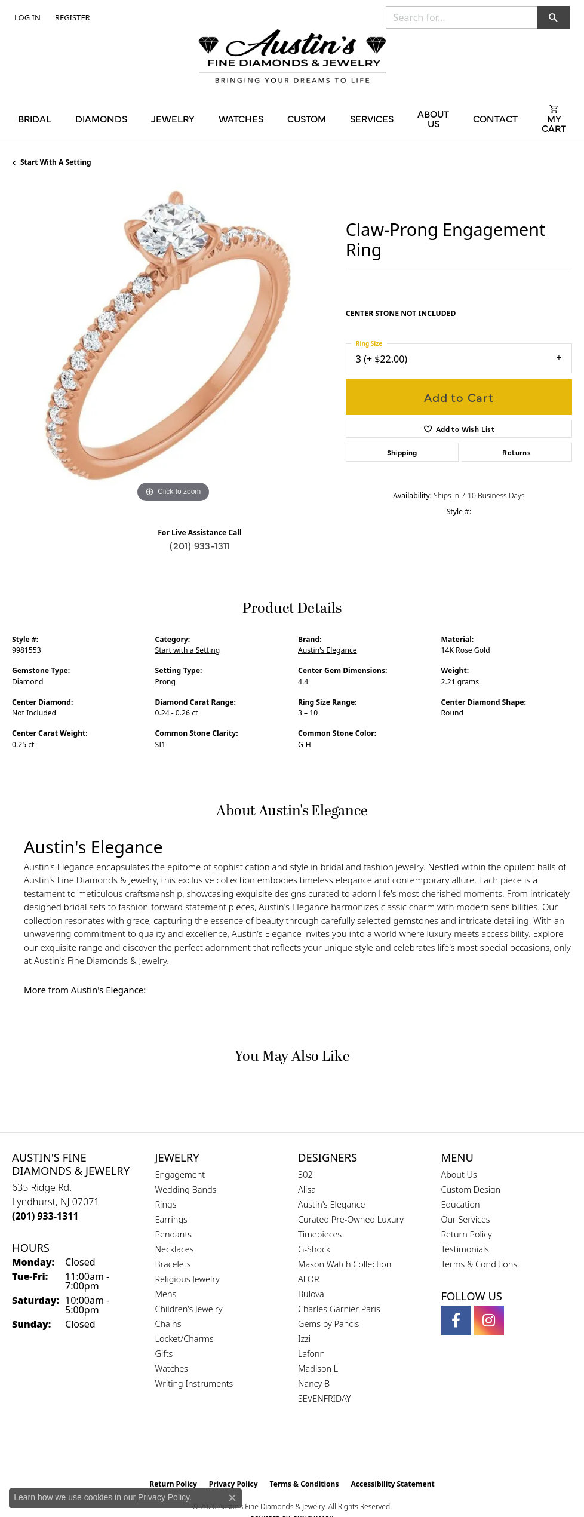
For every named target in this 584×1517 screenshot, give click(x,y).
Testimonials (465, 1249)
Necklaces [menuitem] (174, 1249)
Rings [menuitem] (166, 1204)
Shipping (402, 452)
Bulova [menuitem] (311, 1294)
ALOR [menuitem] (308, 1279)
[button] (26, 17)
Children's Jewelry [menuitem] (189, 1309)
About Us (433, 118)
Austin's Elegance (327, 650)
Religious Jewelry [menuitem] (187, 1279)
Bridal (34, 118)
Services (372, 118)
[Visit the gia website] (273, 1448)
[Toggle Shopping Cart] (554, 118)
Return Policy (466, 1234)
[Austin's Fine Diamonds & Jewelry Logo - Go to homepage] (292, 57)
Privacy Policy (163, 1497)
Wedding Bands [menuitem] (186, 1189)
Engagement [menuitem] (180, 1174)
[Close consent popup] (232, 1497)
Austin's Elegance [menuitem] (331, 1204)
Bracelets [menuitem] (173, 1264)
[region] (173, 345)
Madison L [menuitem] (318, 1368)
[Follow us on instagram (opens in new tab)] (489, 1320)
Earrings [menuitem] (171, 1219)
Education (460, 1204)
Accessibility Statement (392, 1484)
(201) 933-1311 (200, 545)
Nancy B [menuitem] (314, 1383)
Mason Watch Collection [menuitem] (344, 1264)
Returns (516, 452)
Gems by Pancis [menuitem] (328, 1323)
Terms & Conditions (479, 1264)
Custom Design (471, 1189)
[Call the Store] (45, 1216)
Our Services (465, 1219)
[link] (71, 17)
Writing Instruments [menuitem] (194, 1383)
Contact (495, 118)
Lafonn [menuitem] (311, 1353)
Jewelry (173, 118)
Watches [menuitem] (171, 1368)
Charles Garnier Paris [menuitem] (339, 1309)
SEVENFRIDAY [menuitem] (324, 1398)
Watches (241, 118)
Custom (306, 118)
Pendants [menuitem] (173, 1234)
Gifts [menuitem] (164, 1353)
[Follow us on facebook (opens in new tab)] (456, 1320)
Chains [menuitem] (168, 1323)
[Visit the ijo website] (312, 1448)
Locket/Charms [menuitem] (184, 1338)
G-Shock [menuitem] (314, 1249)
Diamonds (101, 118)
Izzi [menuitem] (304, 1338)
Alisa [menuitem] (307, 1189)
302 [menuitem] (305, 1174)
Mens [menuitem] (166, 1294)
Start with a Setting (55, 162)
